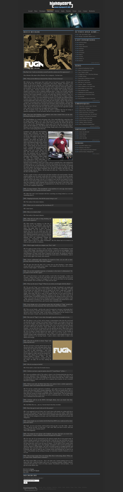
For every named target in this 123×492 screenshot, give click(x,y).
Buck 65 (79, 60)
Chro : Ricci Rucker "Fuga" (83, 34)
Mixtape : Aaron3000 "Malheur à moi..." (85, 36)
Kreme (32, 469)
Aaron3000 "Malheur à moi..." (83, 145)
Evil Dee (79, 56)
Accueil (30, 11)
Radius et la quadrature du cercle (83, 70)
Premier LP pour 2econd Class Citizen (84, 94)
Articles (57, 11)
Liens (79, 11)
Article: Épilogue (80, 133)
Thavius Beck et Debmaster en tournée (85, 78)
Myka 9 (78, 54)
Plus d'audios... (97, 153)
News (35, 11)
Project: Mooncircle (81, 46)
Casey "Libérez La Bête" (82, 72)
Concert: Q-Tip (80, 135)
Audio (62, 11)
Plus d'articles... (96, 140)
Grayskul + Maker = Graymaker (83, 84)
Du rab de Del (79, 96)
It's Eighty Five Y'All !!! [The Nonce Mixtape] (86, 74)
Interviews (50, 11)
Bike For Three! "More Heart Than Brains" (86, 110)
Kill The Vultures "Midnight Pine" (84, 151)
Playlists (68, 11)
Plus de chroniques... (95, 126)
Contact (85, 11)
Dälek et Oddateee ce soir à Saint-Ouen (85, 86)
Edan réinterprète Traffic (82, 90)
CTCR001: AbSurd (80, 76)
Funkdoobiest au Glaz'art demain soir (84, 92)
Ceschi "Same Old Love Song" (83, 118)
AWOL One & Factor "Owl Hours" (84, 112)
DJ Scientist (79, 52)
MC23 (32, 470)
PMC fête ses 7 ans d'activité (82, 82)
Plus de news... (97, 100)
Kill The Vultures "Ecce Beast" (83, 120)
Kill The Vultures (81, 42)
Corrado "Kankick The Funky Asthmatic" (86, 149)
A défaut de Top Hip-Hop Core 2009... (84, 68)
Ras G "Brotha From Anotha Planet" (85, 124)
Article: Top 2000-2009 (82, 131)
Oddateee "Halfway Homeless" (83, 122)
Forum (74, 11)
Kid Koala (79, 48)
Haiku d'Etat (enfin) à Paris (82, 80)
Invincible (79, 50)
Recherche (92, 11)
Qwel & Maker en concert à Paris (83, 88)
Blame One (79, 44)
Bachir (37, 470)
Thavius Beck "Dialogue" (82, 108)
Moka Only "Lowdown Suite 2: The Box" (86, 106)
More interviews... (96, 62)
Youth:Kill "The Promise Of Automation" (86, 116)
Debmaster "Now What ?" (82, 147)
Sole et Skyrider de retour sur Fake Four (85, 98)
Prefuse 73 (79, 58)
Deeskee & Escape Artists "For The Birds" (86, 114)
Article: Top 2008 (81, 138)
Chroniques (42, 11)
